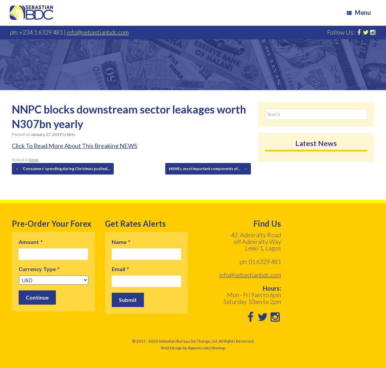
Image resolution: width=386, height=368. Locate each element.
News (34, 160)
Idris (71, 134)
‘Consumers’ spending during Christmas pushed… (63, 168)
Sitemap (218, 348)
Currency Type (39, 269)
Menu (359, 12)
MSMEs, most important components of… (208, 168)
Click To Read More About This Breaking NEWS (74, 145)
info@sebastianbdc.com (98, 32)
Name (121, 242)
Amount (31, 242)
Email (120, 269)
